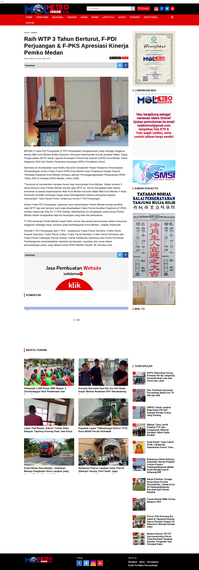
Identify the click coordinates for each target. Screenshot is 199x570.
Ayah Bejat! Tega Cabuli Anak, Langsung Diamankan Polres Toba (160, 444)
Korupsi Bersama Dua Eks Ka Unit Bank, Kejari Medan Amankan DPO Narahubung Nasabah (102, 391)
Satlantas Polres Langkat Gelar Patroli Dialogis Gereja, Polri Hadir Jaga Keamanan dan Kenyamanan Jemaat (101, 471)
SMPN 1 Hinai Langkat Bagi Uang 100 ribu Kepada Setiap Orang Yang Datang (159, 411)
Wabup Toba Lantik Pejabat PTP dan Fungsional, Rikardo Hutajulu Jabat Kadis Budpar (158, 429)
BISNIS (95, 17)
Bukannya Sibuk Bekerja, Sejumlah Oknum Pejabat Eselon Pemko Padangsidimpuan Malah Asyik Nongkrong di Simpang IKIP (161, 465)
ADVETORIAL (151, 17)
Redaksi (132, 562)
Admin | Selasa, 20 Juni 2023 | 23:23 (37, 58)
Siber (142, 562)
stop (125, 58)
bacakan (115, 58)
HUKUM (30, 23)
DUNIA (84, 17)
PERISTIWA (42, 17)
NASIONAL (57, 17)
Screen (144, 8)
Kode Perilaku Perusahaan (143, 565)
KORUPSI (135, 17)
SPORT (122, 17)
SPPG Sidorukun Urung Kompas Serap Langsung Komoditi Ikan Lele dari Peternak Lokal (161, 377)
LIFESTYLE (108, 17)
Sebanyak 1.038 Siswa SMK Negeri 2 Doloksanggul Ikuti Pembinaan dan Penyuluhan (45, 391)
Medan (34, 32)
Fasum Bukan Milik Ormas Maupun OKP (161, 500)
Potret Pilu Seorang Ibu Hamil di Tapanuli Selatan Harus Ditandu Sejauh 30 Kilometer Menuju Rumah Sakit (161, 521)
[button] (172, 16)
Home (26, 32)
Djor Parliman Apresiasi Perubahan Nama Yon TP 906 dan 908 (160, 393)
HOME (29, 17)
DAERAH (72, 17)
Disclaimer (153, 562)
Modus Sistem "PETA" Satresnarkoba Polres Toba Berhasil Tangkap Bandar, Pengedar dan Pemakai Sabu (159, 539)
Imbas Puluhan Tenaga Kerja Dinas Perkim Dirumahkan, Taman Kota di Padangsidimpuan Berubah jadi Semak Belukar (161, 485)
